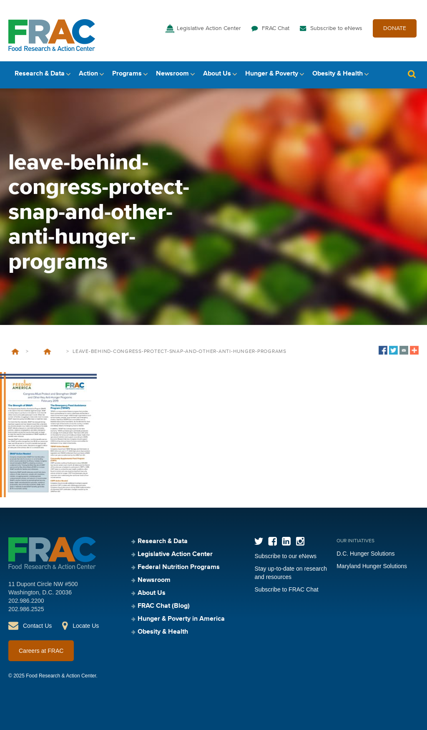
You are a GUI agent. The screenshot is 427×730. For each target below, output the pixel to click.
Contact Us (37, 625)
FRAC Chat (275, 28)
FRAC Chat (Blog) (164, 606)
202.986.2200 (26, 600)
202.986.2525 (26, 609)
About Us (217, 73)
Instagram (300, 541)
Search (411, 74)
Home (15, 351)
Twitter (258, 541)
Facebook (272, 541)
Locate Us (86, 625)
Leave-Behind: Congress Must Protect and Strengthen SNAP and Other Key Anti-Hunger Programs (47, 351)
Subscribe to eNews (336, 28)
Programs (127, 73)
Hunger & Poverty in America (181, 619)
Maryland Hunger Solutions (372, 566)
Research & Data (40, 73)
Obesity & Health (337, 73)
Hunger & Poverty (271, 73)
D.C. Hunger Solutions (365, 553)
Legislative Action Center (209, 28)
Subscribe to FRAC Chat (286, 589)
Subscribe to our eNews (285, 556)
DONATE (394, 28)
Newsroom (172, 73)
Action (88, 73)
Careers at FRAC (41, 650)
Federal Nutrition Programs (179, 567)
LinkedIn (286, 541)
